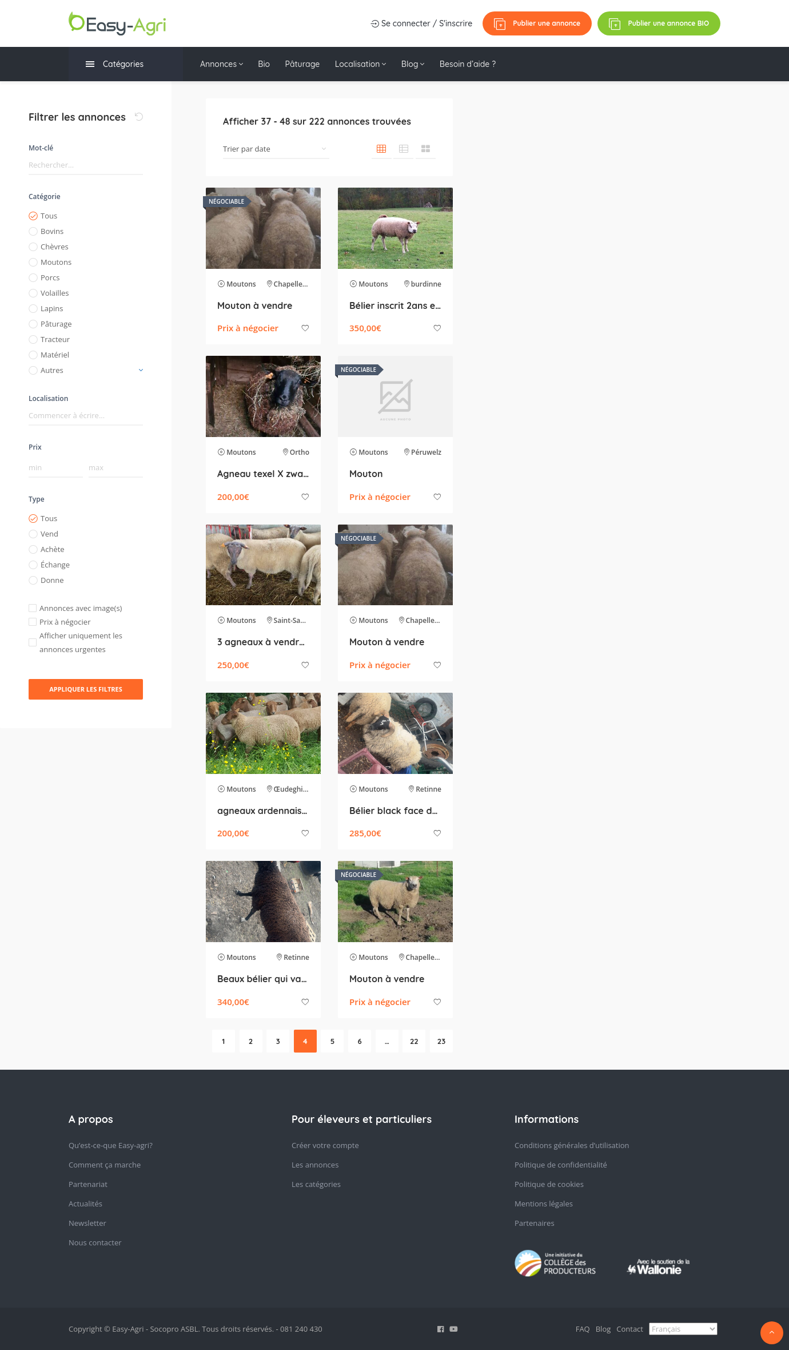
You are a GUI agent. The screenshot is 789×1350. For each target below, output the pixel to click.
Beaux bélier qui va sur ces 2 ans (263, 978)
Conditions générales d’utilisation (572, 1145)
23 (441, 1041)
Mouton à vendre (254, 305)
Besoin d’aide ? (478, 64)
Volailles (55, 293)
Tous (49, 216)
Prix (35, 447)
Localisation (366, 64)
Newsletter (87, 1223)
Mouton (365, 473)
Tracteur (55, 339)
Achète (53, 549)
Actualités (85, 1203)
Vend (49, 534)
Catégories (115, 64)
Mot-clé (41, 148)
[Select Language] (683, 1329)
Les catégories (316, 1184)
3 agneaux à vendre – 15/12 (263, 642)
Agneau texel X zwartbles (263, 473)
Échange (55, 564)
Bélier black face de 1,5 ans (395, 810)
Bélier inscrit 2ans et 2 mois (395, 305)
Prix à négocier (64, 622)
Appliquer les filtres (85, 689)
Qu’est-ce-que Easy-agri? (111, 1145)
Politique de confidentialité (561, 1165)
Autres (52, 370)
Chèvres (55, 246)
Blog (421, 64)
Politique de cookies (549, 1184)
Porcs (50, 277)
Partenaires (535, 1223)
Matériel (55, 355)
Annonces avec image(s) (80, 608)
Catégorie (45, 196)
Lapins (52, 308)
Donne (52, 580)
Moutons (56, 262)
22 (414, 1041)
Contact (629, 1329)
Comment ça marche (105, 1165)
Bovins (52, 231)
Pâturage (306, 64)
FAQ (583, 1329)
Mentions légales (544, 1203)
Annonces (221, 64)
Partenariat (88, 1184)
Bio (266, 64)
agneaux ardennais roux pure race (263, 810)
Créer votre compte (325, 1145)
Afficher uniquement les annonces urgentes (80, 642)
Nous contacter (95, 1242)
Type (37, 499)
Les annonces (315, 1165)
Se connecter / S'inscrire (420, 23)
